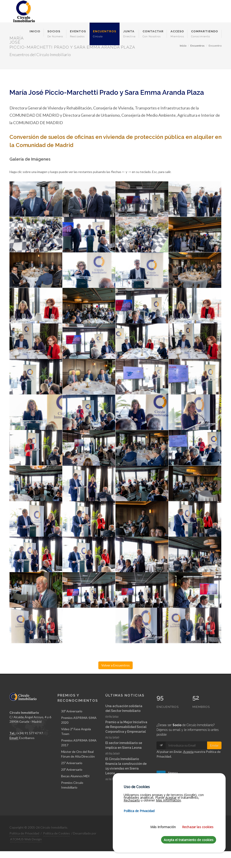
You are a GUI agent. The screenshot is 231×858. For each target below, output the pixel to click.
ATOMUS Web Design (26, 839)
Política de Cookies (56, 833)
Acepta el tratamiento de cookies (188, 840)
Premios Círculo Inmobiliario (72, 785)
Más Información (163, 827)
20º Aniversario (71, 769)
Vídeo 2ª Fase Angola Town (76, 731)
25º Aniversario (71, 763)
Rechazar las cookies (197, 827)
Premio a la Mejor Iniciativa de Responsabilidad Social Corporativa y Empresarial (126, 726)
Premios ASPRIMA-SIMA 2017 (79, 742)
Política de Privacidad (24, 833)
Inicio (183, 45)
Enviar (214, 745)
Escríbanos (27, 738)
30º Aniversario (71, 711)
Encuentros (197, 45)
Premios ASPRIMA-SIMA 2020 (79, 720)
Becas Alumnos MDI (75, 776)
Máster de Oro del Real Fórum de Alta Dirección (78, 754)
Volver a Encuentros (115, 665)
